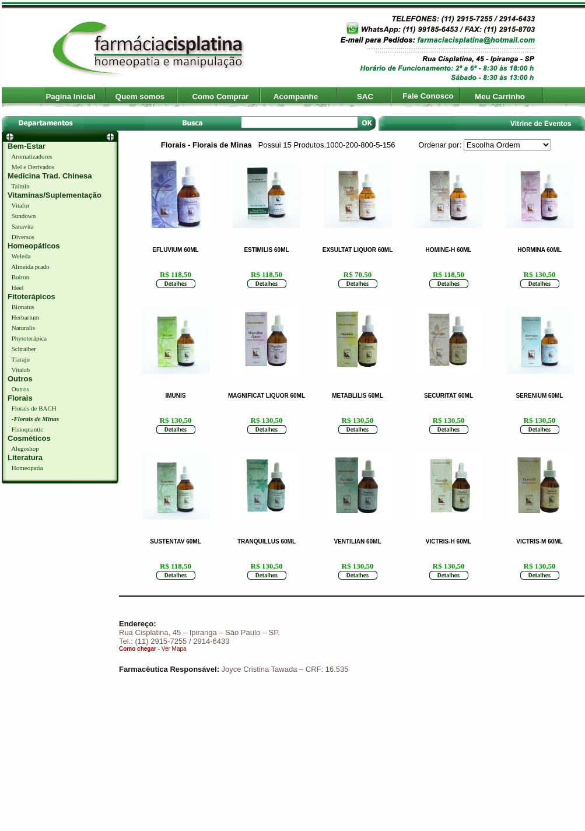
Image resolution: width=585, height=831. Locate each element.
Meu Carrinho (500, 96)
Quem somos (139, 96)
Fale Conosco (427, 96)
